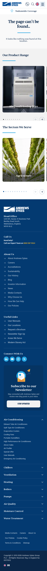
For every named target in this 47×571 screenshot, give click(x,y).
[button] (35, 119)
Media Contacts (11, 533)
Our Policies (9, 538)
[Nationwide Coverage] (11, 11)
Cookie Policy (22, 538)
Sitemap (26, 543)
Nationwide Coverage (26, 11)
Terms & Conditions (13, 543)
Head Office (10, 216)
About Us (32, 533)
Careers (23, 533)
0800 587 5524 (29, 243)
